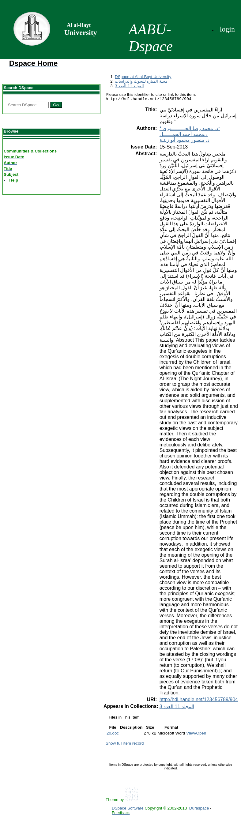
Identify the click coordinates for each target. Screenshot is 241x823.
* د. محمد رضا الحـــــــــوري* (190, 129)
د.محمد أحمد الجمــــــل (184, 135)
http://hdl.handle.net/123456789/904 (199, 700)
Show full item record (125, 744)
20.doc (113, 734)
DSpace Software (128, 809)
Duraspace (199, 809)
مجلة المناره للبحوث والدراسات (141, 81)
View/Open (196, 734)
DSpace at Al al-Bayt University (143, 76)
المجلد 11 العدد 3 (129, 86)
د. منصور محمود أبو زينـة (184, 141)
